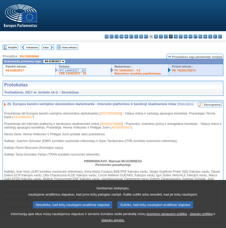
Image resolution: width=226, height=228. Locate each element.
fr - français (146, 36)
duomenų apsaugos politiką (167, 219)
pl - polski (190, 36)
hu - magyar (176, 36)
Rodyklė (12, 47)
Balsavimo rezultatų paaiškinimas (138, 73)
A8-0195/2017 (14, 70)
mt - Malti (181, 36)
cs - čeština (116, 36)
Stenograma (212, 104)
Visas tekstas (69, 47)
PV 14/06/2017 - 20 (72, 70)
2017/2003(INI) (29, 56)
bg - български (107, 36)
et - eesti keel (131, 36)
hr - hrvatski (156, 36)
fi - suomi (215, 36)
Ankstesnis (32, 47)
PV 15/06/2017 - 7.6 (128, 70)
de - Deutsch (126, 36)
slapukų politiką (201, 219)
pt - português (195, 36)
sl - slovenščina (210, 36)
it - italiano (161, 36)
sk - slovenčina (205, 36)
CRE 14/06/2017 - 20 (72, 73)
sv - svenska (220, 36)
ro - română (200, 36)
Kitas (46, 47)
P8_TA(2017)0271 (184, 70)
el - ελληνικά (136, 36)
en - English (141, 36)
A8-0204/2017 (121, 127)
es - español (112, 36)
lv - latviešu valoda (166, 36)
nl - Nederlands (186, 36)
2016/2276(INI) (111, 124)
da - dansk (121, 36)
